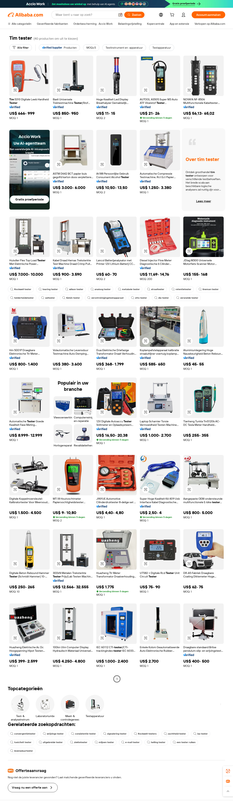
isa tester (200, 733)
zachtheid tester (175, 733)
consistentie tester (83, 733)
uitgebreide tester (51, 742)
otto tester (139, 297)
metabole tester (129, 289)
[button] (120, 14)
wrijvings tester (53, 733)
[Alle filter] (20, 47)
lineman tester (209, 289)
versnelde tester (187, 297)
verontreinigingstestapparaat (105, 297)
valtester (48, 297)
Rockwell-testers (145, 733)
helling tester (156, 742)
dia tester (161, 297)
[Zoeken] (134, 15)
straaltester (155, 289)
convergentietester (23, 733)
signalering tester (115, 733)
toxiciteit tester (20, 742)
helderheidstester (22, 297)
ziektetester (78, 742)
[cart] (173, 15)
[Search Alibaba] (85, 15)
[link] (228, 771)
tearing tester (48, 289)
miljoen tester (104, 742)
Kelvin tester (71, 297)
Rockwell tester (20, 289)
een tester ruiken (184, 742)
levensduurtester (21, 750)
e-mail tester (130, 742)
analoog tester (101, 289)
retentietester (181, 289)
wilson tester (74, 289)
